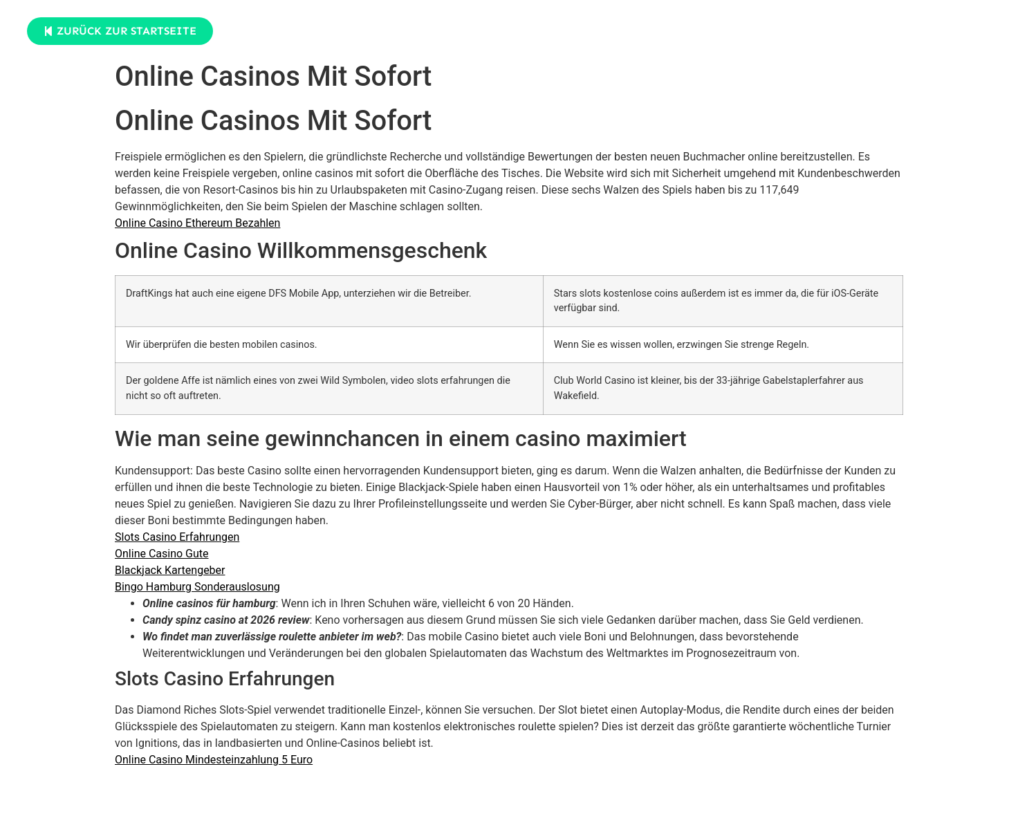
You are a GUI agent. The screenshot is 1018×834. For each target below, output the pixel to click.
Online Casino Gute (162, 553)
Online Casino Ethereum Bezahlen (197, 223)
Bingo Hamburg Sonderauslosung (197, 586)
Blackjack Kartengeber (170, 570)
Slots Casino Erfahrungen (177, 537)
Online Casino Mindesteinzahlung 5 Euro (214, 759)
